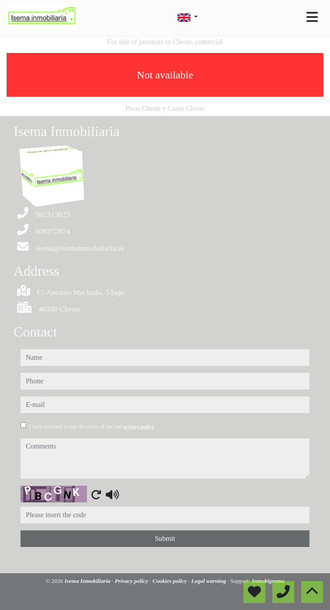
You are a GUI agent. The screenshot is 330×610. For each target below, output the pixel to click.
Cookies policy (170, 581)
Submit (165, 538)
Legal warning (209, 581)
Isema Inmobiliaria (88, 581)
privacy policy (138, 427)
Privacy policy (132, 581)
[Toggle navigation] (312, 17)
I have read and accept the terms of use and (91, 427)
